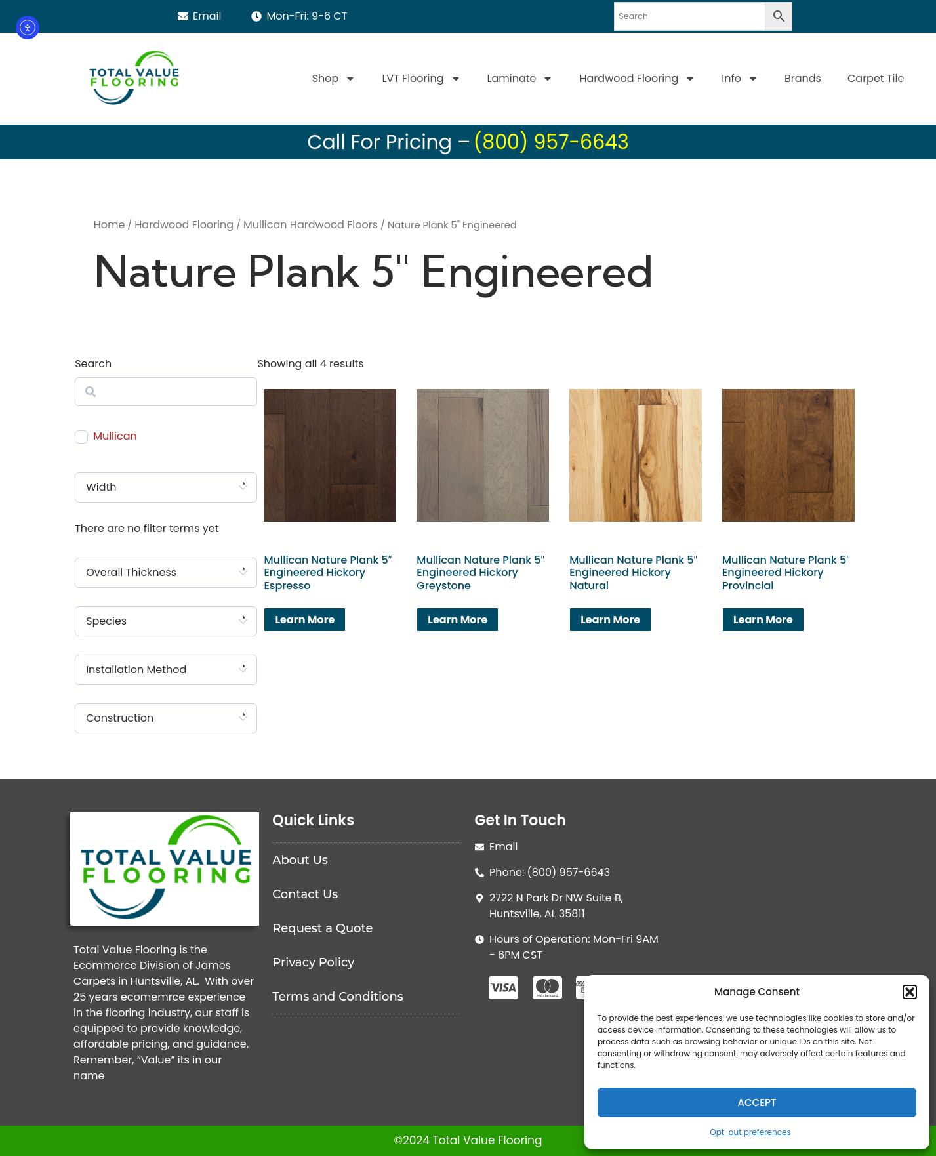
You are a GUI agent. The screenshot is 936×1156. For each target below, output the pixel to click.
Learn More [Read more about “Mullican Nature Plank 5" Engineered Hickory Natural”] (610, 619)
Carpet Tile (875, 78)
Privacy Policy (313, 962)
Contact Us (305, 894)
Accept (757, 1102)
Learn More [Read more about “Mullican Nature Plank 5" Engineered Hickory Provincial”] (763, 619)
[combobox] (166, 487)
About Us (300, 860)
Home (109, 224)
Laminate (520, 79)
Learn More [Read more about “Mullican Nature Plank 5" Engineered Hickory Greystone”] (457, 619)
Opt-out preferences (750, 1132)
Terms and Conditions (337, 996)
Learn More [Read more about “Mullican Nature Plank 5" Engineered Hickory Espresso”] (305, 619)
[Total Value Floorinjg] (771, 910)
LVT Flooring (421, 79)
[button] (909, 992)
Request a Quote (322, 928)
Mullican (115, 437)
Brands (802, 78)
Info (740, 79)
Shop (334, 79)
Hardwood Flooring (637, 79)
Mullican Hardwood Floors (310, 224)
